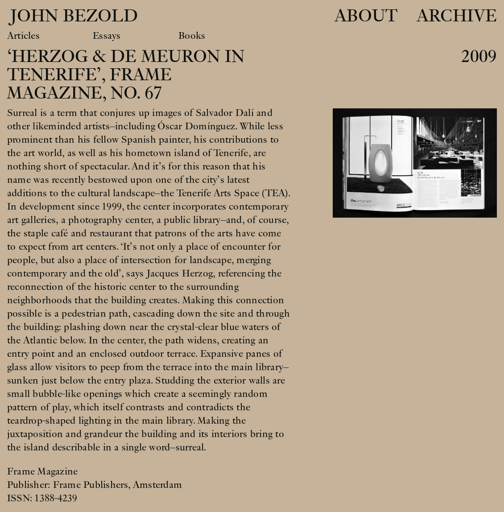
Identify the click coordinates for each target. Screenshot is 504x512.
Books (191, 35)
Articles (23, 35)
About (366, 16)
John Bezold (71, 16)
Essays (106, 35)
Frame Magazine (42, 471)
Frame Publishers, (93, 484)
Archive (457, 16)
